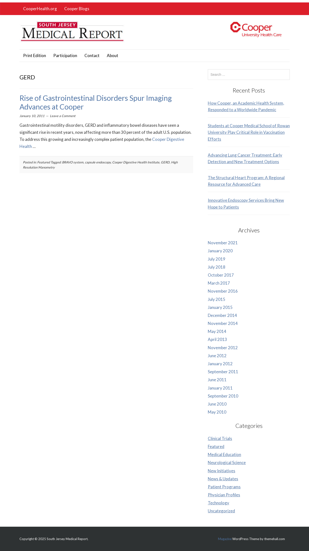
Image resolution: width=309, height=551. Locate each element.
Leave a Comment (62, 116)
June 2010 (217, 404)
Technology (218, 502)
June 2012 (217, 355)
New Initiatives (221, 470)
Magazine (225, 539)
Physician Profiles (224, 494)
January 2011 (220, 387)
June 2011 (217, 379)
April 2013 (217, 339)
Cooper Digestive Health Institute (135, 162)
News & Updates (223, 478)
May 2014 (217, 331)
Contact (92, 55)
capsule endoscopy (98, 162)
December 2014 (222, 315)
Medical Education (224, 454)
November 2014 (223, 323)
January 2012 (220, 363)
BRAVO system (72, 162)
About (112, 55)
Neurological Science (227, 462)
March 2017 (219, 283)
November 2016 (223, 291)
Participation (65, 55)
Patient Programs (224, 486)
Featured (43, 162)
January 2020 (220, 250)
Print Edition (34, 55)
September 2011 (223, 371)
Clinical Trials (220, 438)
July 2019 (216, 259)
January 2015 (220, 307)
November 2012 (223, 347)
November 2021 (223, 242)
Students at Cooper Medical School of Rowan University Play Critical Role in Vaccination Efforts (249, 132)
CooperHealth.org (40, 8)
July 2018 (216, 267)
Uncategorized (221, 510)
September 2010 (223, 395)
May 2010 (217, 412)
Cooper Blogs (76, 8)
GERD (165, 162)
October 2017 (221, 275)
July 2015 (216, 299)
